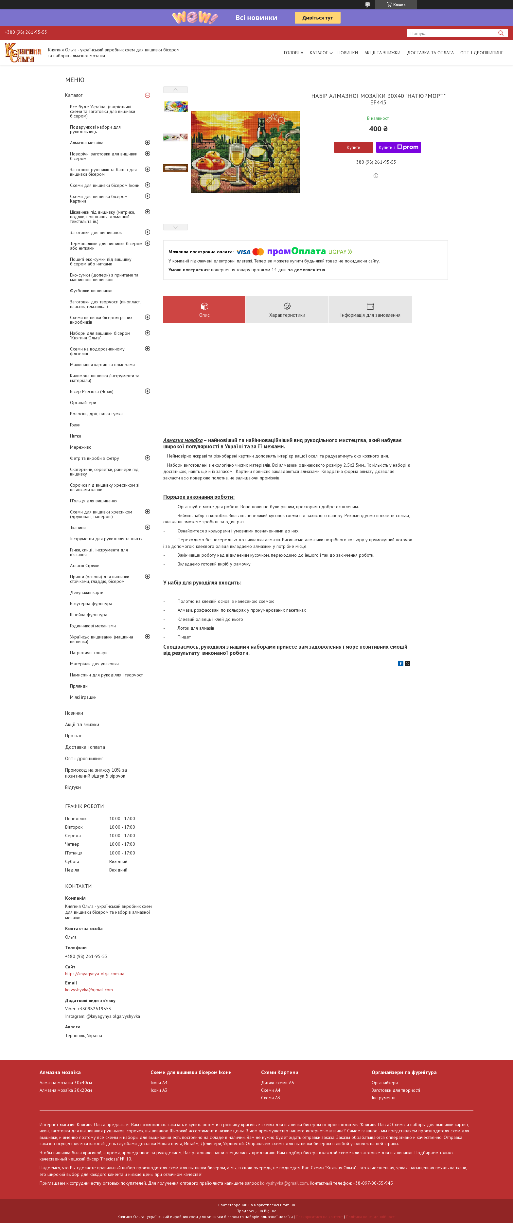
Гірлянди (79, 686)
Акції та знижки (382, 53)
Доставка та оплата (430, 53)
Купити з (398, 147)
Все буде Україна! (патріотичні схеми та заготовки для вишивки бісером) (102, 111)
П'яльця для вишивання (93, 501)
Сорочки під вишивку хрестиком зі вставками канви (104, 487)
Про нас (73, 735)
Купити (353, 147)
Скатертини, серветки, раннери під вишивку (104, 471)
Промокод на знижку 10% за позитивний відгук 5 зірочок (96, 773)
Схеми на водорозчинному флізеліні (97, 351)
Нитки (75, 436)
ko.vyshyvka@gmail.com (89, 990)
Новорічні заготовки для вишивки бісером (103, 156)
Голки (75, 425)
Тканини (78, 528)
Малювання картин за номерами (102, 365)
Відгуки (73, 787)
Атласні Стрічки (84, 565)
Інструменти (384, 1098)
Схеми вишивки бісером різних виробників (101, 320)
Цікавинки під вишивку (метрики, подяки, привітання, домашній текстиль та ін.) (102, 216)
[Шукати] (500, 33)
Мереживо (81, 447)
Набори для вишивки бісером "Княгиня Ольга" (100, 335)
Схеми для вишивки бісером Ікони (104, 185)
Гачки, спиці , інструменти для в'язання (99, 552)
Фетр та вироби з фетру (94, 458)
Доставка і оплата (85, 747)
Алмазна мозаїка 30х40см (66, 1083)
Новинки (348, 53)
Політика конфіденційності (371, 1216)
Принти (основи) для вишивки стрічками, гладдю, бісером (99, 579)
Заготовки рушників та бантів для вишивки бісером (103, 172)
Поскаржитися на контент (319, 1216)
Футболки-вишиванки (91, 291)
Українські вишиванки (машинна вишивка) (101, 639)
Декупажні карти (86, 592)
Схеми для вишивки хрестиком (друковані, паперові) (101, 514)
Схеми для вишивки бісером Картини (99, 198)
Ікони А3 (159, 1090)
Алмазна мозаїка (86, 143)
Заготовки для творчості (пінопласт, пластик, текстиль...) (105, 304)
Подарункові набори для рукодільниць (95, 129)
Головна (293, 53)
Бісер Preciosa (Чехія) (92, 391)
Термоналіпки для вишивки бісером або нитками (106, 246)
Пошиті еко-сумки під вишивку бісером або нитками (101, 261)
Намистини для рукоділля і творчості (107, 675)
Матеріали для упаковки (94, 664)
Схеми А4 (270, 1090)
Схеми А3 (270, 1098)
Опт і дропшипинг (481, 53)
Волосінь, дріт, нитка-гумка (96, 414)
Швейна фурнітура (88, 615)
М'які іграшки (83, 697)
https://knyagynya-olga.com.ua (94, 974)
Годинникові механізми (93, 626)
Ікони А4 (159, 1083)
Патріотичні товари (89, 653)
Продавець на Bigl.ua (256, 1210)
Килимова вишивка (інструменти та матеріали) (104, 378)
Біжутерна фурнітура (91, 603)
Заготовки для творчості (396, 1090)
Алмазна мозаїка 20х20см (66, 1090)
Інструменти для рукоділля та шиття (106, 539)
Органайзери (83, 402)
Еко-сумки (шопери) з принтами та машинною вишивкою (104, 277)
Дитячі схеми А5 (277, 1083)
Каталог (319, 53)
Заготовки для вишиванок (96, 232)
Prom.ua (287, 1204)
